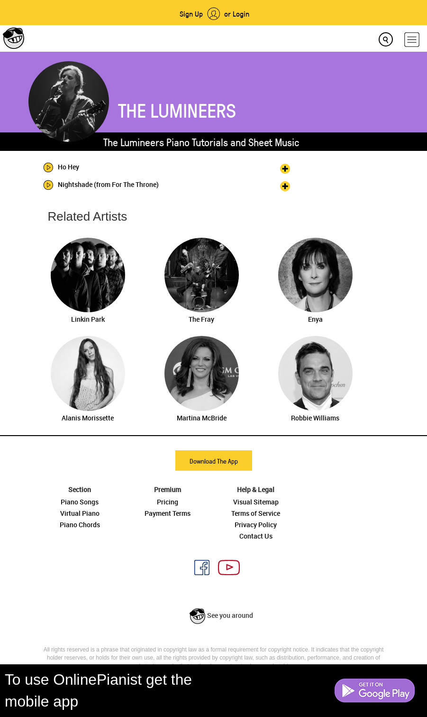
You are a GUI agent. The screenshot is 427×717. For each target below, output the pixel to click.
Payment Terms (168, 513)
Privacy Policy (256, 524)
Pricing (167, 501)
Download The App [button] (214, 461)
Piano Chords (80, 524)
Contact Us (256, 535)
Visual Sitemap (256, 501)
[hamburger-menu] (411, 39)
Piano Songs (80, 501)
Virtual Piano (80, 513)
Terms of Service (255, 513)
